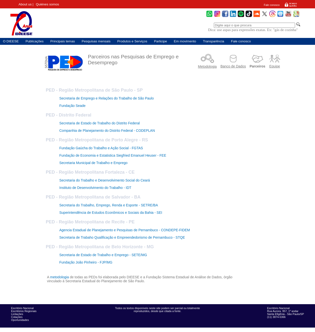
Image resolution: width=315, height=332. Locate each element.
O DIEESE (11, 41)
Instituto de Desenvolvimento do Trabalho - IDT (95, 188)
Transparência (213, 41)
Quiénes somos (47, 4)
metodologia (59, 277)
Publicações (35, 41)
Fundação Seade (72, 106)
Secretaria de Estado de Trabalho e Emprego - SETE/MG (103, 255)
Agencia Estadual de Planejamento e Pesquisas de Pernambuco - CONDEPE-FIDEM (124, 230)
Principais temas (62, 41)
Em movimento (185, 41)
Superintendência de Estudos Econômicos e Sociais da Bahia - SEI (110, 213)
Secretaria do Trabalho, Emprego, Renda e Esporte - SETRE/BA (108, 205)
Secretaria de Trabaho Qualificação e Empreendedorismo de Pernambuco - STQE (122, 237)
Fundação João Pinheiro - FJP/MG (85, 262)
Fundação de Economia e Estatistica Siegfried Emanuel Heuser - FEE (112, 155)
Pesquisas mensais (96, 41)
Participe (160, 41)
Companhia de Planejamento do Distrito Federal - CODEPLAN (107, 131)
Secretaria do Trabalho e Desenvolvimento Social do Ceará (104, 180)
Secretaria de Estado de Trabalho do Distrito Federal (99, 123)
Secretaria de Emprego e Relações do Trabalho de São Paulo (106, 98)
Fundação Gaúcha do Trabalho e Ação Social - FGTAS (101, 148)
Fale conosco (272, 4)
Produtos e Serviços (132, 41)
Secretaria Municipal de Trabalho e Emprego (93, 163)
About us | (25, 4)
